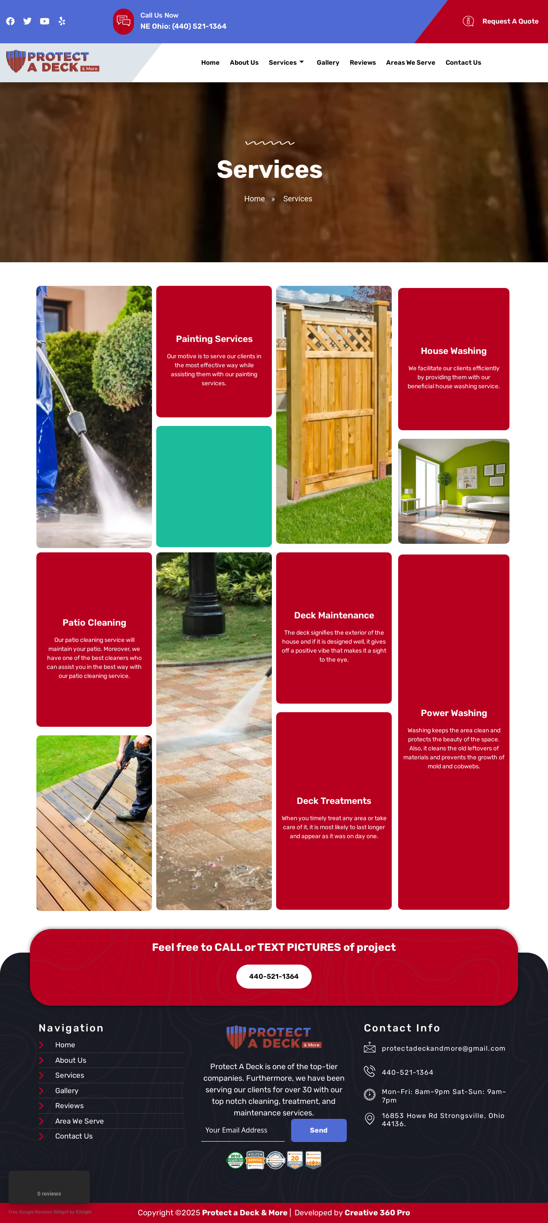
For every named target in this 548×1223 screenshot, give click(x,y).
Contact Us (463, 62)
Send (319, 1130)
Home (210, 62)
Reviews (363, 62)
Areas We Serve (410, 62)
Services (286, 62)
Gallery (328, 62)
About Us (244, 62)
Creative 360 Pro (377, 1212)
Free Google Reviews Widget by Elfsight (50, 1212)
